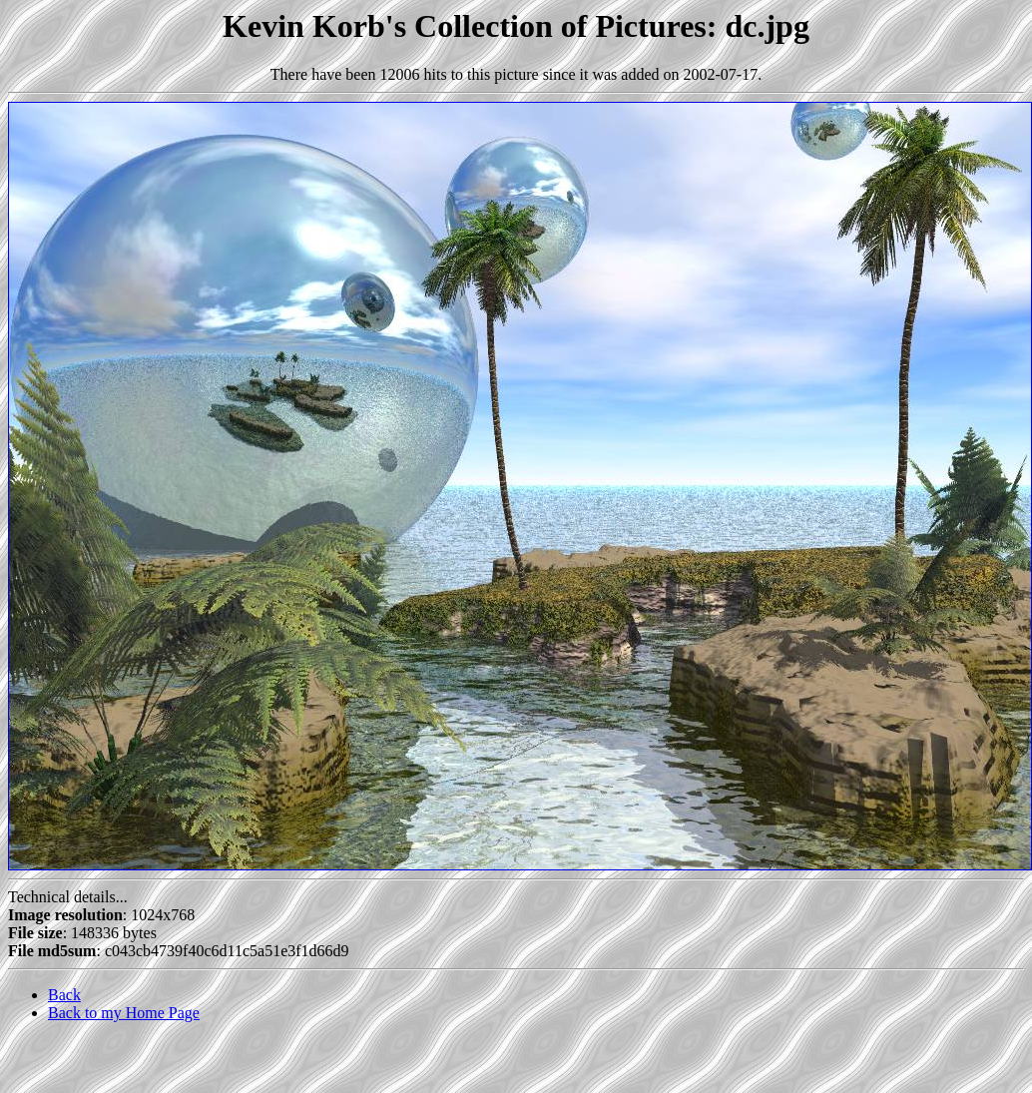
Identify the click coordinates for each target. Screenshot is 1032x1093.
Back (64, 994)
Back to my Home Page (124, 1012)
